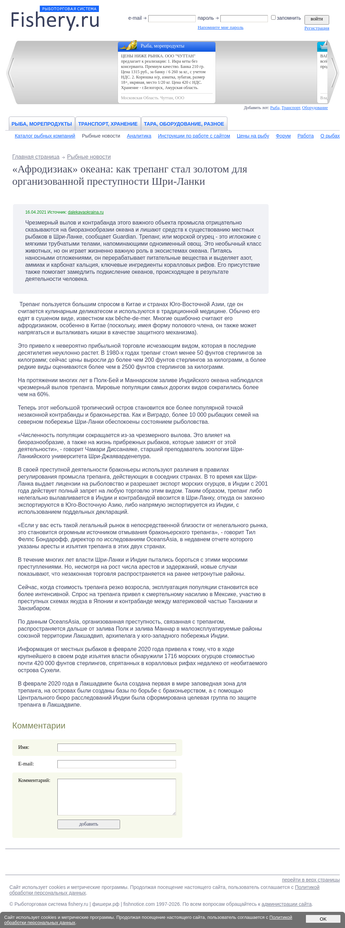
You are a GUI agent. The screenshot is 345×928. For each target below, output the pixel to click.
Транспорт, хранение (108, 124)
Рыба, (275, 107)
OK (323, 919)
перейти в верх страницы (311, 880)
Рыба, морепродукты (42, 124)
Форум (283, 136)
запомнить (286, 18)
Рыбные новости (101, 136)
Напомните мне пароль (220, 27)
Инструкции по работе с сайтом (194, 136)
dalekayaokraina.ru (86, 212)
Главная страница (35, 157)
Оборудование (315, 107)
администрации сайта (287, 904)
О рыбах (330, 136)
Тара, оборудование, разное (184, 124)
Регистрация (317, 28)
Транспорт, (291, 107)
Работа (305, 136)
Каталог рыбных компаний (45, 136)
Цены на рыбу (253, 136)
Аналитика (139, 136)
